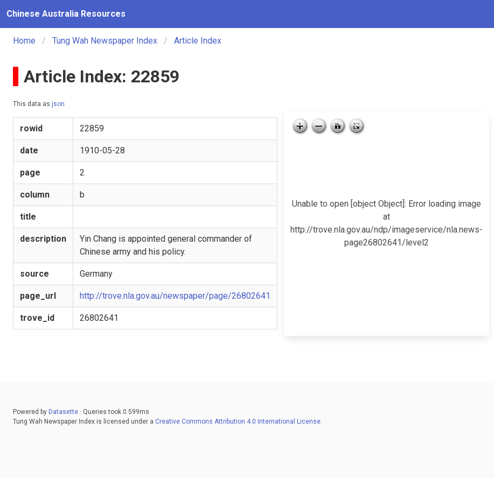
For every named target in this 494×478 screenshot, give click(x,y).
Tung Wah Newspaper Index (104, 41)
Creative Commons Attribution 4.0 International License (238, 421)
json (58, 104)
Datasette (63, 412)
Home (24, 41)
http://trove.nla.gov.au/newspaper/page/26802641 (175, 296)
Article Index (197, 41)
